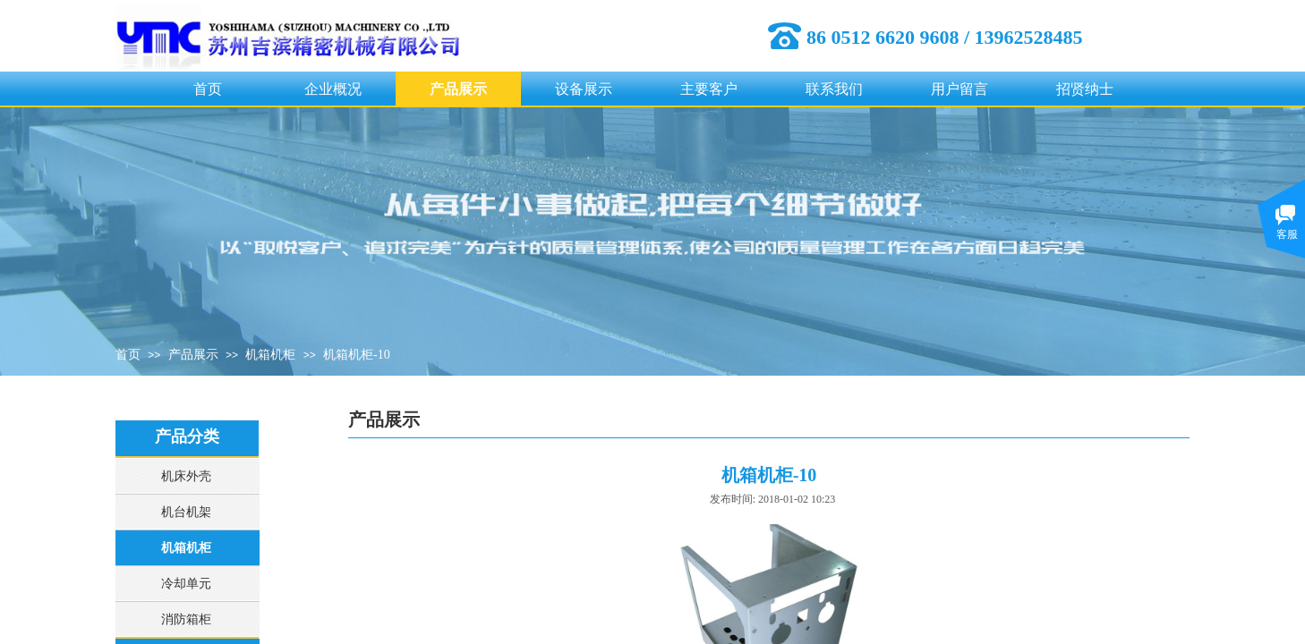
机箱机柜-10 (356, 354)
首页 (207, 89)
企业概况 (333, 89)
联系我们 (834, 89)
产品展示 (458, 89)
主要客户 (709, 89)
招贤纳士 (1084, 89)
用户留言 (959, 89)
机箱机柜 (270, 354)
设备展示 (583, 89)
